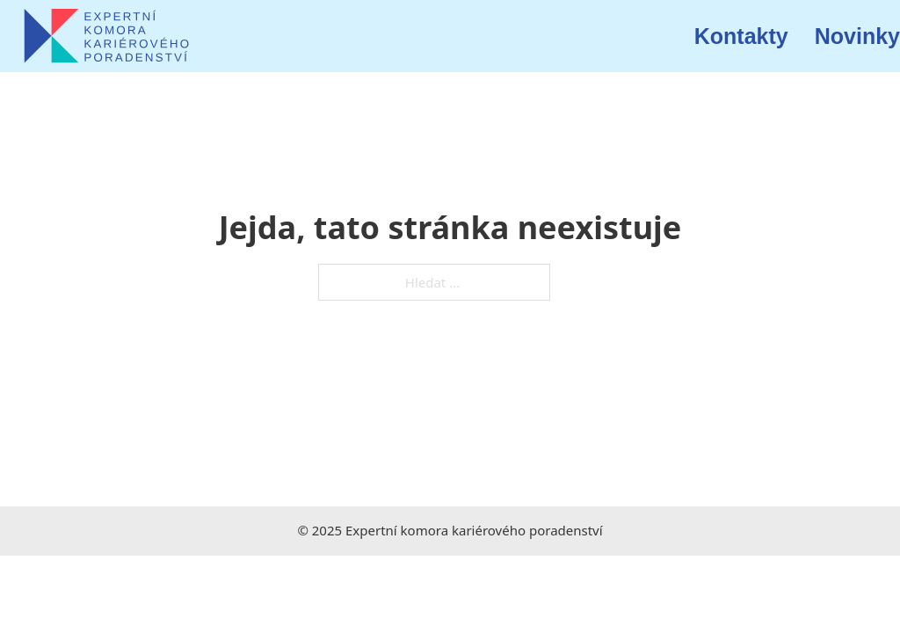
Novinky (857, 36)
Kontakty (741, 36)
